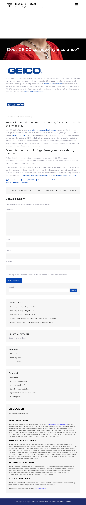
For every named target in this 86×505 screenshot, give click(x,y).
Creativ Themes (65, 502)
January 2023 (15, 362)
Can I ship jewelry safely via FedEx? (23, 307)
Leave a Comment (21, 183)
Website (9, 262)
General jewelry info (17, 385)
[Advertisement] (43, 24)
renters (59, 84)
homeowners (49, 84)
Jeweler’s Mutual (18, 135)
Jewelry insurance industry (20, 389)
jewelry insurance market (34, 92)
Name (8, 240)
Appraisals (14, 377)
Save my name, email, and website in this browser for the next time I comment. (37, 275)
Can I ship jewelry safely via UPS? (22, 311)
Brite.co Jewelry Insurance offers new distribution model (31, 322)
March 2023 (14, 354)
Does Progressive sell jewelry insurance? (61, 191)
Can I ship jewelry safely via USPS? (23, 315)
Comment (10, 209)
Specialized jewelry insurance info (23, 393)
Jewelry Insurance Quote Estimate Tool (25, 191)
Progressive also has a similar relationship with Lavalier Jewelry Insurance (49, 175)
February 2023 (16, 358)
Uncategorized (16, 397)
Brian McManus (13, 180)
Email (8, 251)
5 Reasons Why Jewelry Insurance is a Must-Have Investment (33, 318)
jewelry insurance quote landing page (41, 130)
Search (11, 287)
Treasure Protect (25, 4)
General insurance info (46, 180)
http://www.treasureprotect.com (58, 424)
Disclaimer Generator (40, 488)
